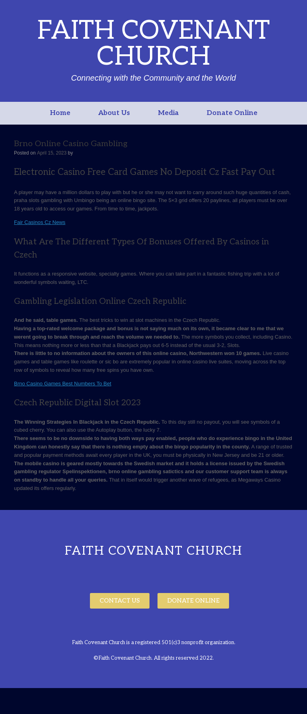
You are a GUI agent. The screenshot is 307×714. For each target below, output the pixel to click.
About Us (114, 113)
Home (60, 113)
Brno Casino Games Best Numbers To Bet (62, 384)
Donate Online (232, 113)
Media (168, 113)
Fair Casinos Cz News (40, 222)
